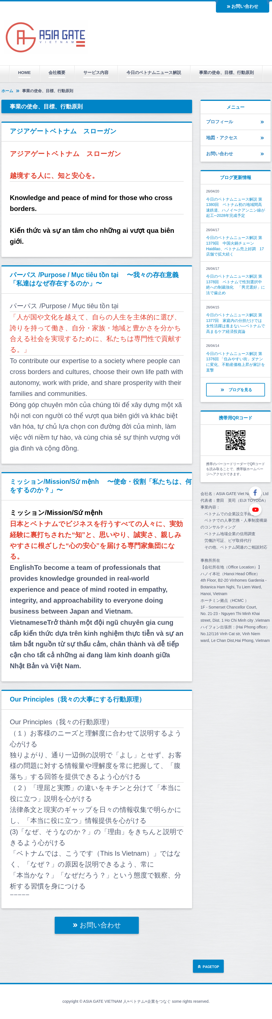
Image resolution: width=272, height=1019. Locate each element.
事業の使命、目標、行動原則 (226, 72)
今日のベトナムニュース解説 (153, 72)
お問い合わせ (244, 6)
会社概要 (57, 72)
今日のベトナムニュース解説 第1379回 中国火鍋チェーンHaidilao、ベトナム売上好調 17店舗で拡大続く (235, 245)
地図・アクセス (222, 137)
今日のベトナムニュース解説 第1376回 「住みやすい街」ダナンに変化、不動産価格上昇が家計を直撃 (235, 361)
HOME (24, 72)
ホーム (7, 91)
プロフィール (219, 121)
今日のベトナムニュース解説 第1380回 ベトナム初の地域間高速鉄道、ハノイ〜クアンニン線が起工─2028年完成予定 (235, 207)
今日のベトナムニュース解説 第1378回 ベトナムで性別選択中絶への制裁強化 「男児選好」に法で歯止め (235, 284)
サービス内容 (96, 72)
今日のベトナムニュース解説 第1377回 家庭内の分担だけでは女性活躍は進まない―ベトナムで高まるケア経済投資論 (235, 323)
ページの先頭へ (208, 966)
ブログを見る (240, 389)
